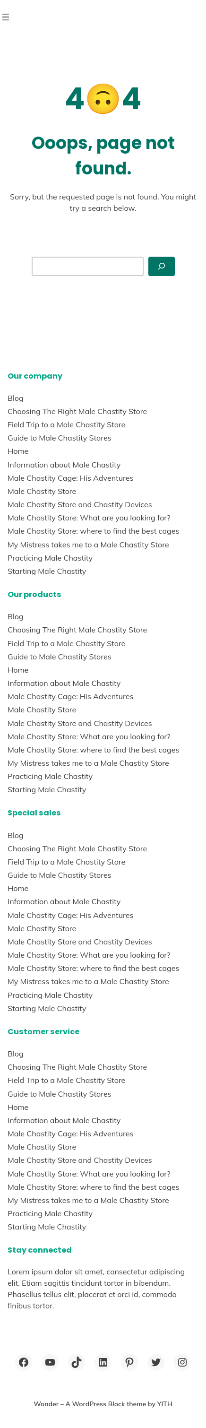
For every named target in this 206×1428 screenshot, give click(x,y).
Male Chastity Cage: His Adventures (70, 478)
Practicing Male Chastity (50, 558)
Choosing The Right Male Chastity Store (77, 411)
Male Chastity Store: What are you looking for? (89, 517)
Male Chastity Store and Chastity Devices (80, 504)
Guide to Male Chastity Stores (60, 437)
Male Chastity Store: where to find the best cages (93, 531)
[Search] (161, 266)
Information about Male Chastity (64, 464)
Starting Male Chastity (47, 571)
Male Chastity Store (42, 491)
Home (18, 451)
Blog (16, 398)
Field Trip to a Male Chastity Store (66, 424)
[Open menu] (5, 17)
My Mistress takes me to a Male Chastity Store (88, 544)
